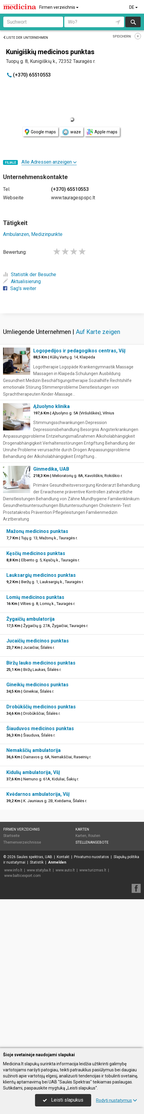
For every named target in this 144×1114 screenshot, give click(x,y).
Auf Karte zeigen (98, 480)
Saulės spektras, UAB (34, 1006)
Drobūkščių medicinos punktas (41, 855)
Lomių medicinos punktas (35, 746)
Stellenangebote (92, 991)
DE (134, 7)
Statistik (36, 1011)
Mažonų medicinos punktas (37, 680)
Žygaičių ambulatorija (30, 768)
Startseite (11, 984)
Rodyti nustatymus (116, 1100)
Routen (94, 984)
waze (71, 132)
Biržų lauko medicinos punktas (40, 812)
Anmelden (57, 1011)
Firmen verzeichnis (59, 7)
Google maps (40, 132)
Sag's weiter (19, 288)
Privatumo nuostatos (91, 1006)
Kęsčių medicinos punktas (35, 702)
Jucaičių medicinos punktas (37, 789)
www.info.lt (13, 1019)
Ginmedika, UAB (51, 618)
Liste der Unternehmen (25, 38)
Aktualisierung (22, 281)
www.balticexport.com (22, 1024)
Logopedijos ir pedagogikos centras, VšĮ (79, 499)
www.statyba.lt (39, 1019)
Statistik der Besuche (29, 274)
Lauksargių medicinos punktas (41, 724)
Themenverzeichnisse (22, 991)
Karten (82, 978)
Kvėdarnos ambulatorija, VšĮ (38, 943)
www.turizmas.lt (92, 1019)
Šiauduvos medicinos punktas (40, 877)
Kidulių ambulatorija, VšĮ (33, 921)
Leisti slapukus (63, 1100)
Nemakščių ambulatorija (33, 899)
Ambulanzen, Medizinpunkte (32, 234)
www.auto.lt (65, 1019)
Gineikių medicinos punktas (37, 833)
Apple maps (102, 132)
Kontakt (63, 1006)
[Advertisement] (72, 387)
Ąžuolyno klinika (51, 555)
